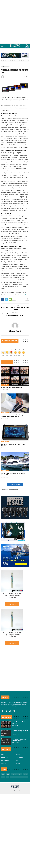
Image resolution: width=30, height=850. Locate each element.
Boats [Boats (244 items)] (3, 774)
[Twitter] (6, 711)
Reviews (18, 763)
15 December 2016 (18, 77)
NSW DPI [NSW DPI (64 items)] (13, 776)
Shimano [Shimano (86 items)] (25, 776)
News (2, 754)
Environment (19, 757)
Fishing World (9, 77)
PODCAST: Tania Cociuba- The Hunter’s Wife (20, 731)
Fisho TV (3, 763)
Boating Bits (5, 66)
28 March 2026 (5, 477)
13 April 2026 (4, 418)
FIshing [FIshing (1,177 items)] (19, 774)
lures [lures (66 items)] (7, 776)
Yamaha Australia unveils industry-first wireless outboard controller (13, 415)
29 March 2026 (5, 448)
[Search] (27, 45)
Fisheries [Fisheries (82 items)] (14, 774)
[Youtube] (10, 711)
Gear (17, 760)
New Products (5, 760)
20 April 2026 (15, 734)
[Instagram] (13, 711)
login (6, 489)
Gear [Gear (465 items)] (3, 776)
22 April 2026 (4, 389)
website (24, 294)
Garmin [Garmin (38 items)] (25, 774)
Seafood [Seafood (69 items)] (19, 776)
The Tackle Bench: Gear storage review (19, 739)
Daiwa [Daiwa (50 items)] (8, 774)
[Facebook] (2, 711)
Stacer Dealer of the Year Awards (11, 387)
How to (18, 754)
